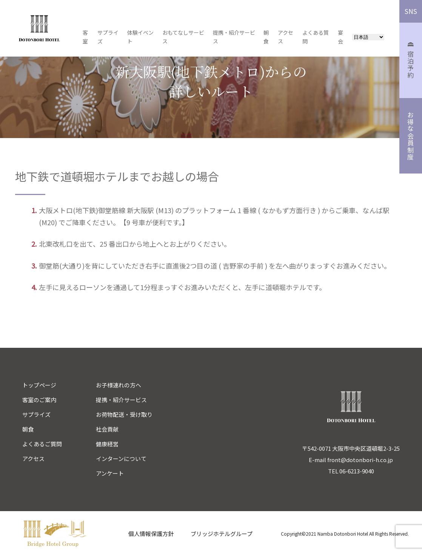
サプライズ (36, 414)
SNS (411, 11)
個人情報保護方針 (151, 534)
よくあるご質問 (42, 444)
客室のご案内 (39, 400)
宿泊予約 (411, 60)
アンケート (110, 473)
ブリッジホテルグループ (222, 534)
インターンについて (121, 458)
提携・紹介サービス (121, 400)
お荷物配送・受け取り (124, 414)
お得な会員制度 (411, 136)
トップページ (39, 385)
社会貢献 (107, 429)
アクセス (33, 458)
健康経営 (107, 444)
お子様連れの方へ (118, 385)
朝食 (28, 429)
